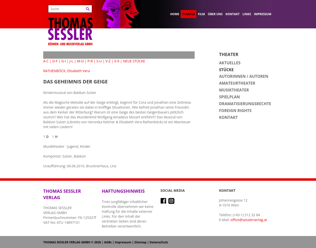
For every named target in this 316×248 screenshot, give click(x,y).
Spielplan (229, 97)
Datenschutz (158, 242)
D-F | (56, 61)
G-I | (65, 61)
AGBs (108, 242)
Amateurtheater (237, 83)
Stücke (226, 69)
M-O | (81, 61)
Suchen (88, 9)
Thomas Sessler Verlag (70, 24)
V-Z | (109, 61)
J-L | (73, 61)
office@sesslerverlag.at (249, 219)
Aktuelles (230, 63)
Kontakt (232, 14)
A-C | (47, 61)
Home (174, 14)
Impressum (262, 14)
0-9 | (118, 61)
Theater (188, 14)
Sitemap (140, 242)
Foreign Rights (235, 110)
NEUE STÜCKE (134, 61)
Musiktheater (234, 90)
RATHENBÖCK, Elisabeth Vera (66, 70)
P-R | (91, 61)
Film (201, 14)
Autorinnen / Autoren (243, 76)
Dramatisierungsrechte (245, 103)
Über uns (215, 14)
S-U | (100, 61)
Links (246, 14)
